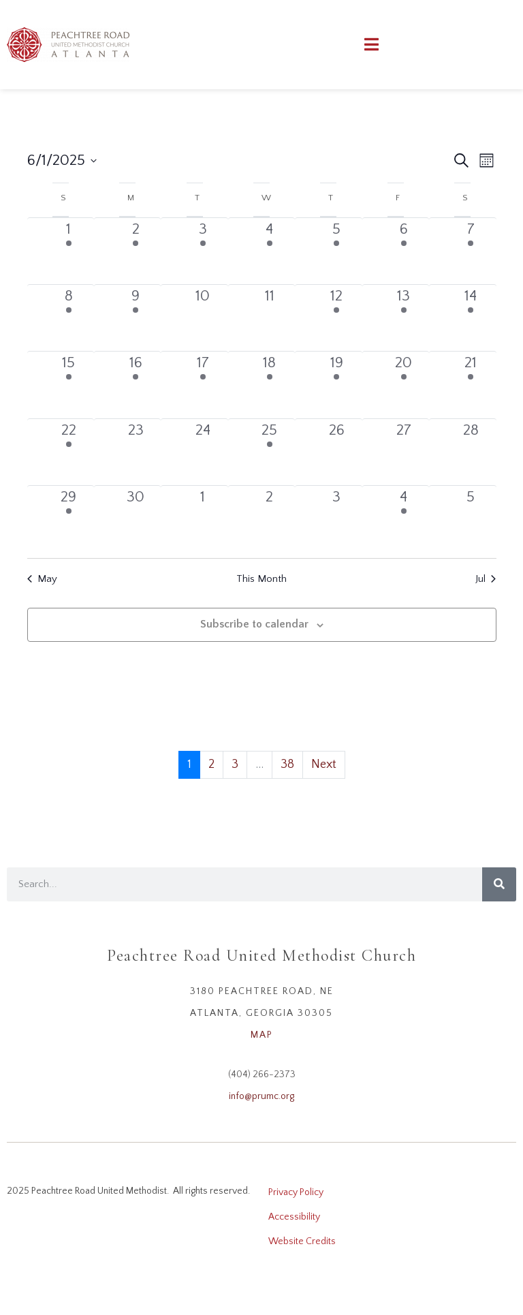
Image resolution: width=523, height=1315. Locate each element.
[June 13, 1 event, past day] (403, 318)
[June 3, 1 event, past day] (202, 251)
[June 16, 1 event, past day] (135, 385)
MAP (262, 1035)
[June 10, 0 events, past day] (202, 318)
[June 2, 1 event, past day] (135, 251)
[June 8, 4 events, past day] (68, 318)
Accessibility (294, 1216)
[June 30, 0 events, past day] (135, 519)
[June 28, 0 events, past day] (470, 452)
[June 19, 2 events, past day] (336, 385)
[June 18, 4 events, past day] (269, 385)
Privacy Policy (295, 1192)
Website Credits (302, 1241)
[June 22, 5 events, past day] (68, 452)
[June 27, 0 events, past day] (403, 452)
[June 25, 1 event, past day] (269, 452)
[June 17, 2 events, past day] (202, 385)
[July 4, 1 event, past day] (403, 519)
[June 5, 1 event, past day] (336, 251)
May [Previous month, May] (42, 579)
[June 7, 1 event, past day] (470, 251)
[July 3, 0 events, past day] (336, 519)
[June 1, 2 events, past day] (68, 251)
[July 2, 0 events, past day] (269, 519)
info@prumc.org (261, 1096)
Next (323, 764)
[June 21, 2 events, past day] (470, 385)
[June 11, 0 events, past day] (269, 318)
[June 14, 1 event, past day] (470, 318)
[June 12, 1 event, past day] (336, 318)
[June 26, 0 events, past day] (336, 452)
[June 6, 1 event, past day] (403, 251)
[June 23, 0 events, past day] (135, 452)
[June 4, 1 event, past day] (269, 251)
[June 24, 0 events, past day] (202, 452)
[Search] (499, 884)
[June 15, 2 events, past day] (68, 385)
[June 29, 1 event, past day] (68, 519)
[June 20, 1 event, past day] (403, 385)
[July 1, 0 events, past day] (202, 519)
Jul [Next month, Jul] (485, 579)
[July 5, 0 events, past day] (470, 519)
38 (287, 764)
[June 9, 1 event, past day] (135, 318)
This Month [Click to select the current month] (261, 579)
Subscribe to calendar (254, 624)
